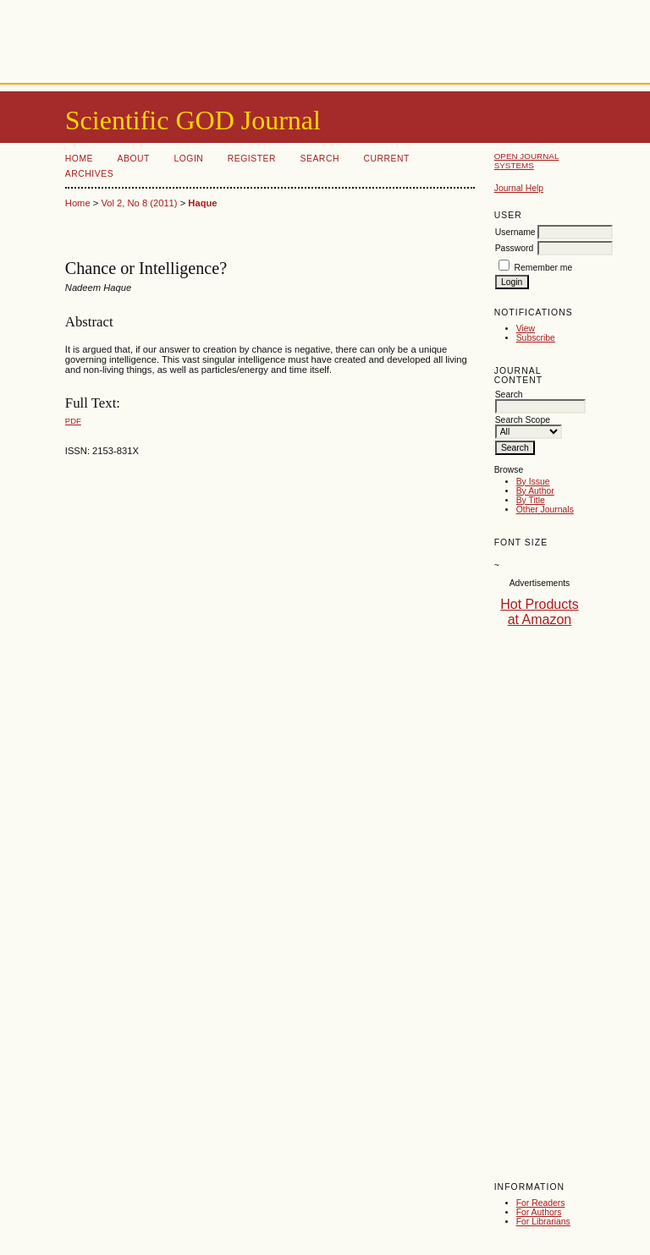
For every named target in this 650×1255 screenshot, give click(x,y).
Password (514, 248)
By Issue (533, 481)
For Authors (539, 1212)
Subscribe (535, 338)
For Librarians (543, 1221)
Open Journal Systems (526, 160)
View (525, 328)
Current (386, 158)
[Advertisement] (325, 38)
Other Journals (545, 509)
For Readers (540, 1203)
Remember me (544, 267)
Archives (89, 173)
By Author (535, 491)
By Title (530, 500)
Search (319, 158)
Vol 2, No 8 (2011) (139, 203)
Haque (202, 203)
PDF (73, 420)
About (134, 158)
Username (515, 232)
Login (188, 158)
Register (252, 158)
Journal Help (518, 188)
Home (79, 158)
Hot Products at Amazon (539, 612)
